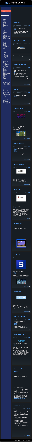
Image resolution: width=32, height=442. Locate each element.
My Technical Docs (6, 56)
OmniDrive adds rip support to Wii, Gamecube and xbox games (21, 370)
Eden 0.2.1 (16, 89)
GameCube (5, 65)
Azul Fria (28, 374)
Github (15, 29)
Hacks (4, 31)
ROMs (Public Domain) (7, 36)
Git (14, 97)
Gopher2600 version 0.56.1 (20, 64)
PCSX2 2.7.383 (17, 291)
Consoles (4, 22)
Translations (5, 35)
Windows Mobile (5, 25)
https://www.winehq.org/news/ (20, 207)
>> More (4, 78)
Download (15, 324)
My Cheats (4, 53)
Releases (15, 96)
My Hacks (4, 52)
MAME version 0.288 (19, 334)
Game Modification (6, 46)
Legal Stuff (26, 440)
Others (4, 26)
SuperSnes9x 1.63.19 (19, 143)
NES (3, 68)
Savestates (5, 32)
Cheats (4, 33)
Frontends (4, 37)
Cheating (4, 44)
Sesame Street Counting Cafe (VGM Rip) (6, 92)
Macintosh (4, 21)
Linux (4, 20)
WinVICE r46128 (18, 223)
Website (15, 149)
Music (4, 30)
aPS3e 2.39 (17, 254)
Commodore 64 (5, 61)
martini (29, 25)
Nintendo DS (5, 70)
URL (15, 72)
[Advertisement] (23, 15)
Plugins (4, 48)
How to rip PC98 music (6, 82)
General (4, 42)
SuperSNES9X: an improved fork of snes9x (6, 87)
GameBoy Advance (6, 64)
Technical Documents (6, 38)
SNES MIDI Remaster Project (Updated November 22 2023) (6, 100)
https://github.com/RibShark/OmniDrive (20, 398)
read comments (26, 59)
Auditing (4, 43)
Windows (4, 19)
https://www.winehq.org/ (19, 204)
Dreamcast (4, 62)
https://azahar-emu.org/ (22, 428)
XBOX (4, 77)
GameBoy (4, 63)
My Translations (5, 57)
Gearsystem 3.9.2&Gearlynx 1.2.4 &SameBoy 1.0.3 (6, 97)
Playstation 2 (5, 72)
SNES (4, 75)
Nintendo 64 (5, 69)
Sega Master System (6, 73)
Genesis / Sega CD (6, 66)
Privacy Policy (29, 440)
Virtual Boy (4, 76)
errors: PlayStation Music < (6, 84)
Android (4, 24)
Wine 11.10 (17, 189)
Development (5, 45)
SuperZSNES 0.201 (18, 108)
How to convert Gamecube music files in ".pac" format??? (6, 102)
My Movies (4, 54)
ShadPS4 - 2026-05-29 (19, 316)
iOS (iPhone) (5, 23)
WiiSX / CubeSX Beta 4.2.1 (20, 164)
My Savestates (5, 55)
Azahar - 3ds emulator (19, 405)
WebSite (15, 345)
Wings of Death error (6, 90)
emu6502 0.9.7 (17, 22)
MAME (4, 67)
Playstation (5, 71)
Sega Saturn (5, 74)
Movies (4, 34)
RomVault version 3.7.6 (20, 40)
